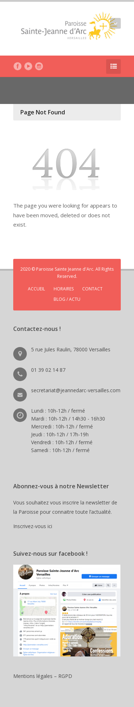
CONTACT (92, 289)
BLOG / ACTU (67, 299)
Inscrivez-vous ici (34, 526)
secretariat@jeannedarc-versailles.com (75, 390)
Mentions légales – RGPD (42, 676)
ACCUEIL (36, 289)
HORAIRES (64, 289)
